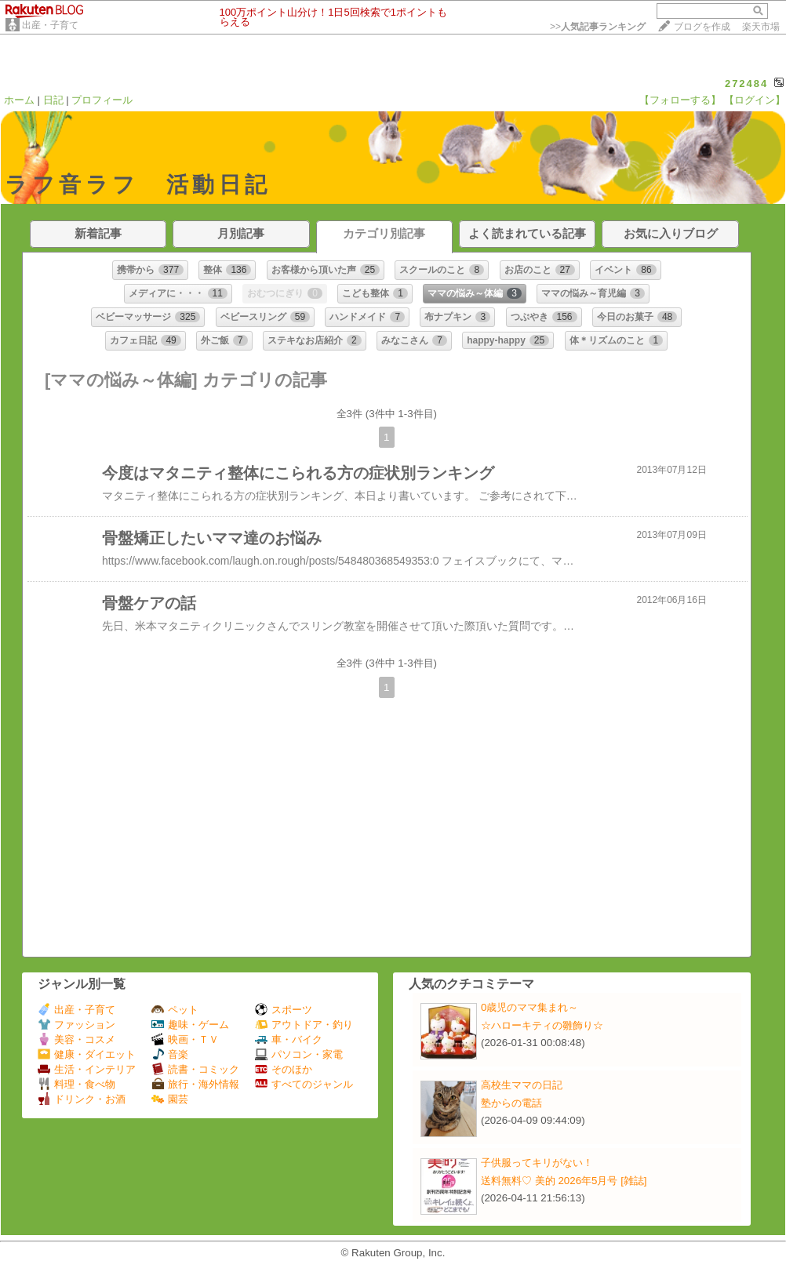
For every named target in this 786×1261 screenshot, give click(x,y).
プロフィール (102, 100)
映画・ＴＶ (185, 1039)
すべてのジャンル (304, 1084)
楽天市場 (761, 26)
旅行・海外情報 (195, 1084)
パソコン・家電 (299, 1054)
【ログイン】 (754, 100)
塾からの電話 (511, 1103)
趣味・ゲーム (190, 1024)
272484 (746, 83)
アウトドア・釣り (304, 1024)
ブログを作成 (702, 26)
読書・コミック (195, 1069)
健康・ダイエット (87, 1054)
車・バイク (288, 1039)
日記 (53, 100)
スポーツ (283, 1010)
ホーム (19, 100)
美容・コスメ (76, 1039)
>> (598, 26)
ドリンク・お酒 (82, 1099)
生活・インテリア (87, 1069)
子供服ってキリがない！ (537, 1162)
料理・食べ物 (76, 1084)
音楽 (169, 1054)
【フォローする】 (680, 100)
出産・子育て (50, 25)
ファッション (76, 1024)
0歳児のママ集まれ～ (529, 1007)
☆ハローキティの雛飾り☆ (542, 1025)
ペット (174, 1010)
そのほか (283, 1069)
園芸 (169, 1099)
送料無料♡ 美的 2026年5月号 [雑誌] (564, 1181)
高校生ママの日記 (521, 1085)
